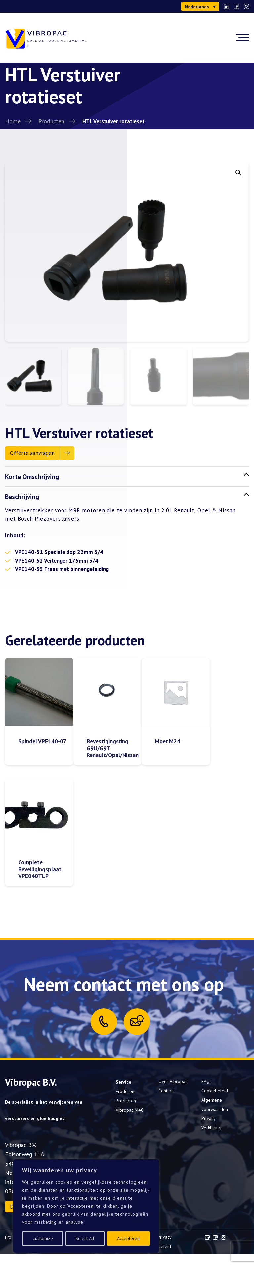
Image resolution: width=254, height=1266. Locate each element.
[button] (238, 173)
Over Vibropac (172, 1083)
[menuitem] (200, 6)
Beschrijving (127, 497)
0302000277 (24, 6)
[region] (86, 1206)
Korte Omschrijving (127, 477)
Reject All (85, 1238)
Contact (165, 1093)
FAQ (205, 1083)
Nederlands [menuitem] (197, 7)
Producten (51, 121)
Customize (42, 1238)
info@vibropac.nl (69, 6)
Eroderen (125, 1093)
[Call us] (104, 1023)
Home (13, 121)
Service (123, 1084)
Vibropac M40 (130, 1112)
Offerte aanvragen (32, 454)
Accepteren (128, 1238)
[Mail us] (137, 1022)
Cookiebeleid (214, 1093)
